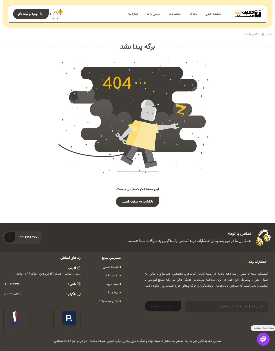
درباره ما (133, 13)
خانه (269, 34)
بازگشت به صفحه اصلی (137, 201)
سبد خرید (112, 284)
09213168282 (12, 294)
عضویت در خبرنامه (163, 306)
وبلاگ (193, 13)
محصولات (175, 13)
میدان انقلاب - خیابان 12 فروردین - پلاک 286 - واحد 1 (48, 273)
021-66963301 (12, 284)
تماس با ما (153, 13)
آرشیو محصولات (108, 301)
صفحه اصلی (213, 13)
